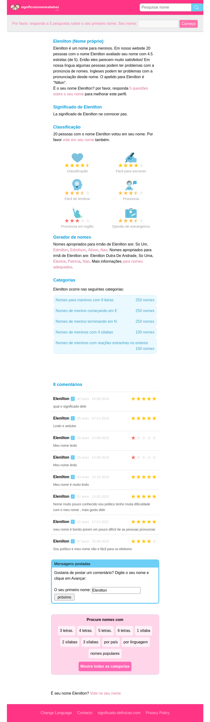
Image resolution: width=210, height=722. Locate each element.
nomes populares (105, 653)
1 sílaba (143, 631)
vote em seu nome (78, 140)
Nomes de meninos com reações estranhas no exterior (105, 346)
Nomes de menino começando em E (105, 311)
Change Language (56, 713)
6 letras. (124, 631)
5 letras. (105, 631)
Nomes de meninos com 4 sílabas (105, 332)
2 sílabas (69, 642)
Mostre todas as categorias (105, 666)
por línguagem (136, 642)
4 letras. (86, 631)
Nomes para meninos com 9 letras (105, 300)
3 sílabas (90, 642)
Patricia (74, 261)
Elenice (59, 261)
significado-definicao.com (119, 713)
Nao (103, 250)
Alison (93, 250)
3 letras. (66, 631)
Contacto (84, 713)
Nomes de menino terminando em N (105, 321)
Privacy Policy (158, 713)
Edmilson (78, 250)
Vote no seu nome (105, 693)
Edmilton (60, 250)
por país (111, 642)
